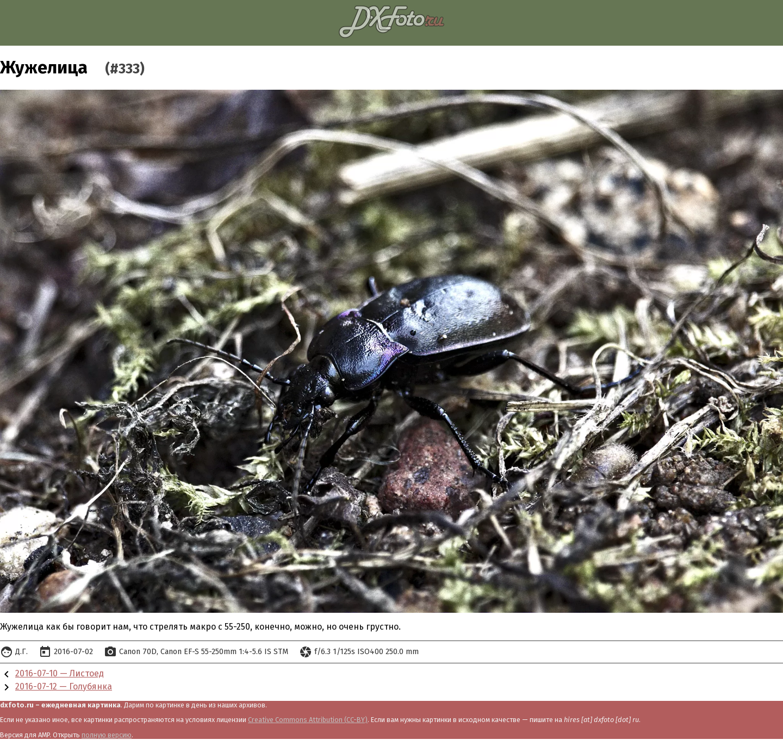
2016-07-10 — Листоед (59, 673)
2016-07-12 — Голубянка (63, 686)
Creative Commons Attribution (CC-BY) (308, 720)
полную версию (107, 735)
